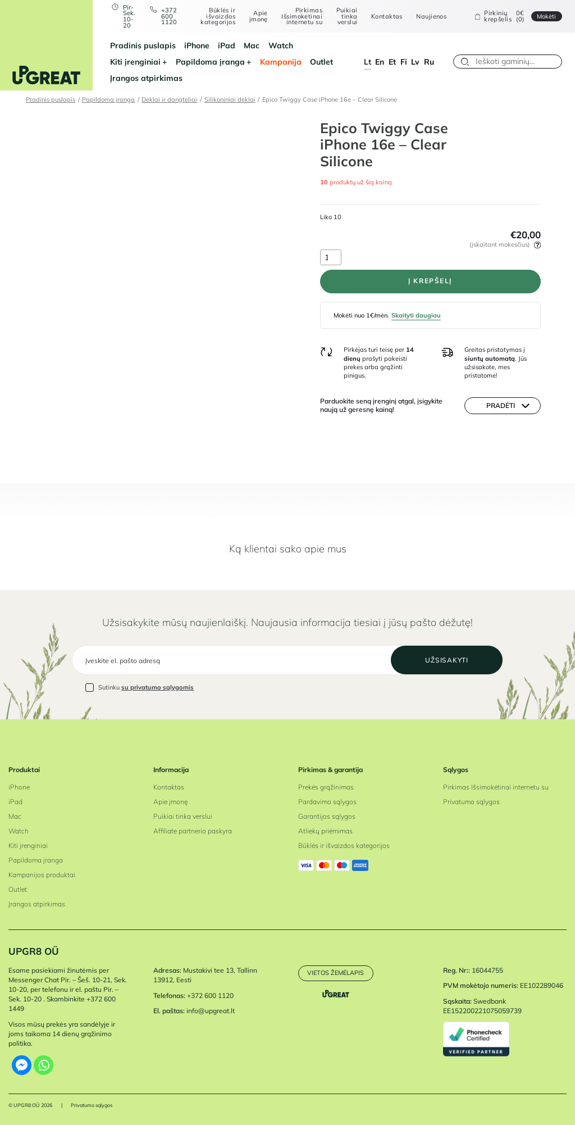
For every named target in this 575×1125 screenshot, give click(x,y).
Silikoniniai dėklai (229, 99)
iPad (226, 45)
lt (367, 61)
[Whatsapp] (43, 1065)
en (379, 61)
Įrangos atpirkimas (146, 78)
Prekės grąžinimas (326, 787)
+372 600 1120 (169, 16)
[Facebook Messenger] (21, 1065)
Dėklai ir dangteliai (169, 99)
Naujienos (431, 16)
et (392, 61)
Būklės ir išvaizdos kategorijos (217, 16)
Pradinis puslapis (143, 45)
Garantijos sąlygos (326, 816)
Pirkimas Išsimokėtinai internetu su (301, 16)
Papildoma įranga (210, 61)
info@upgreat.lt (210, 1010)
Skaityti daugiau (416, 315)
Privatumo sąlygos (471, 801)
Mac (251, 45)
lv (415, 61)
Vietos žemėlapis (335, 973)
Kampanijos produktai (41, 874)
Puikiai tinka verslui (347, 16)
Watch (280, 45)
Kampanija (281, 61)
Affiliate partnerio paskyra (192, 831)
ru (429, 61)
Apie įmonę (258, 16)
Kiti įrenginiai (135, 61)
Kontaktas (387, 16)
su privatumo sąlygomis (157, 687)
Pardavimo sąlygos (327, 801)
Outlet (321, 61)
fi (403, 61)
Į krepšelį (429, 280)
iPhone (196, 45)
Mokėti (546, 16)
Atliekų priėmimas (325, 831)
